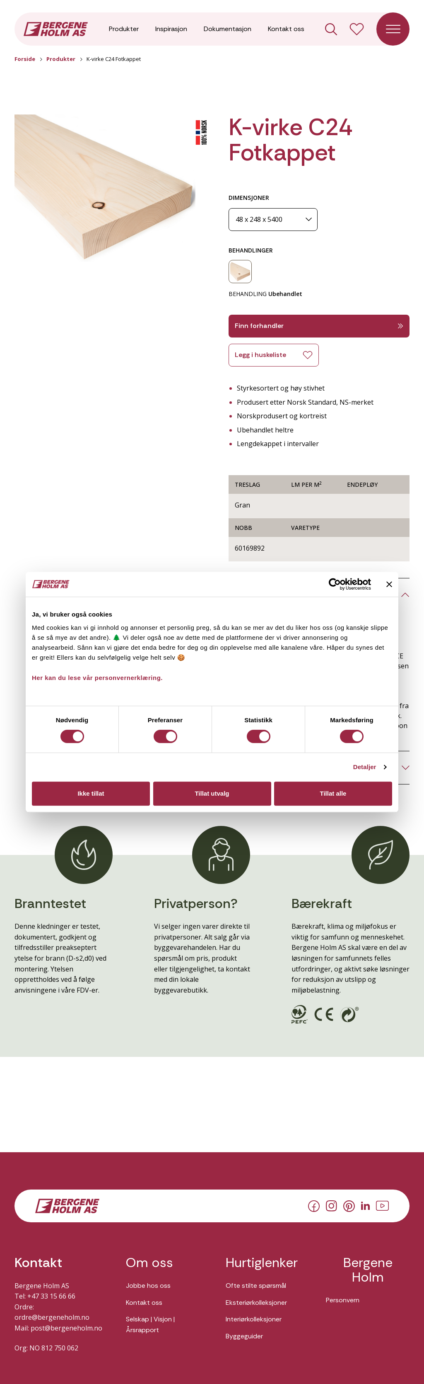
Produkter (124, 28)
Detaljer (364, 766)
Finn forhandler (319, 325)
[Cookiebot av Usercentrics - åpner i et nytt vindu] (335, 584)
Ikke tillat (90, 793)
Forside (24, 59)
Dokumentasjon (227, 28)
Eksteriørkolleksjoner (256, 1302)
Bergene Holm (368, 1269)
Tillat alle (333, 793)
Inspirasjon (171, 28)
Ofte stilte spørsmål (256, 1285)
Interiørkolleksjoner (254, 1319)
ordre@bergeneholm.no (51, 1317)
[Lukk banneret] (389, 584)
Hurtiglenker (262, 1262)
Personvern (342, 1300)
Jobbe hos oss (148, 1285)
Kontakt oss (286, 28)
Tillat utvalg (212, 793)
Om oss (149, 1262)
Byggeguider (244, 1336)
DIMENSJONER (249, 198)
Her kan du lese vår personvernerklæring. (97, 677)
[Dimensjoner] (273, 219)
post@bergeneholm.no (66, 1328)
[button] (104, 188)
